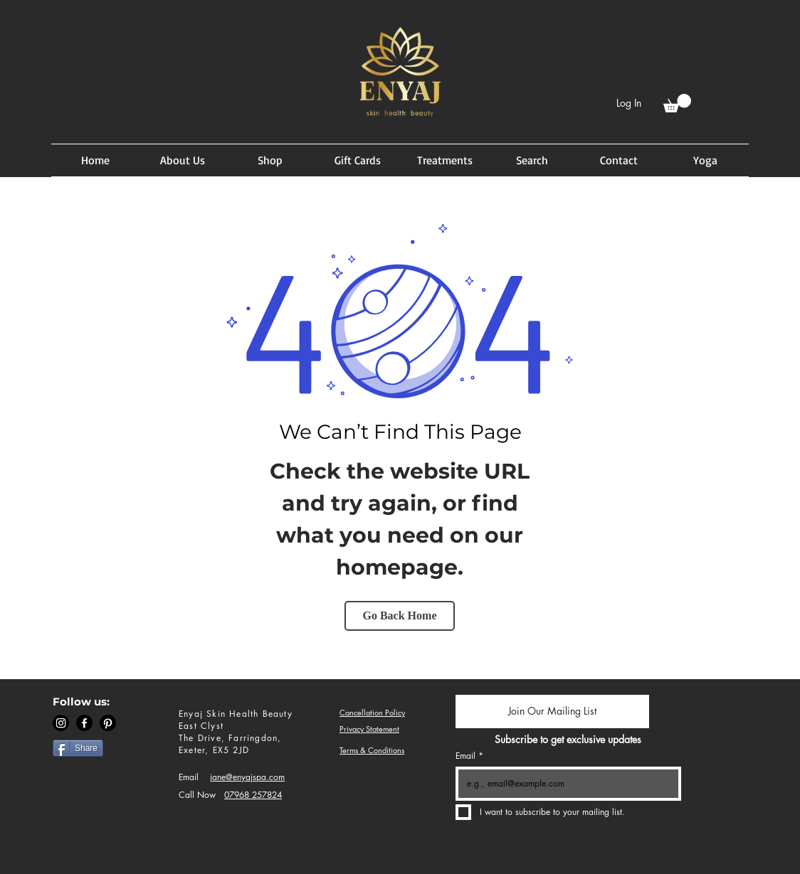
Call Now (197, 795)
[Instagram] (61, 723)
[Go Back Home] (399, 616)
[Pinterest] (108, 723)
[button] (677, 103)
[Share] (78, 748)
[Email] (564, 783)
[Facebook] (84, 723)
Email (189, 777)
